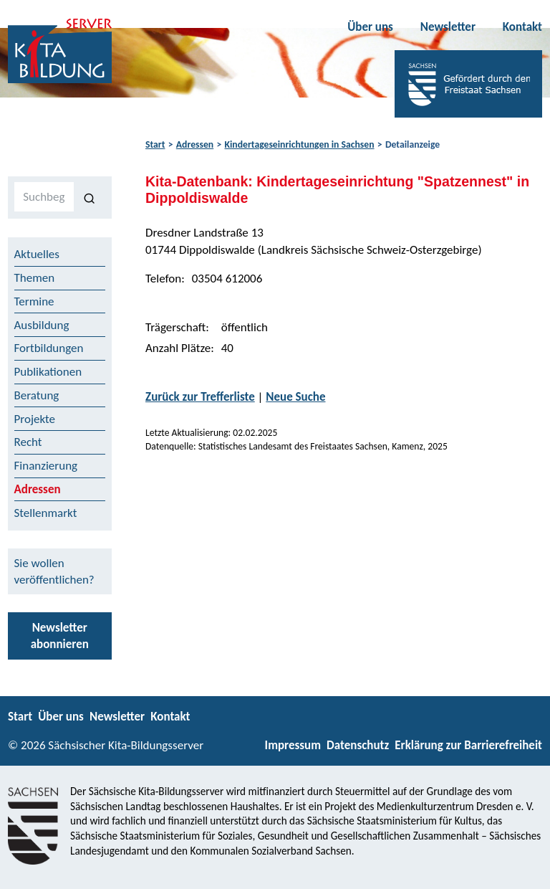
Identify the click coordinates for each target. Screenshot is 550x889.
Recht (28, 442)
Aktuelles (36, 254)
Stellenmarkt (45, 512)
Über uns (370, 26)
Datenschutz (358, 745)
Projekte (35, 419)
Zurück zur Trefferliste (200, 396)
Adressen (194, 144)
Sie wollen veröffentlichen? (54, 571)
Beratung (36, 395)
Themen (34, 277)
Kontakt (522, 26)
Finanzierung (46, 465)
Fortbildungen (49, 348)
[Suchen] (90, 197)
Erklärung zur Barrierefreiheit (468, 745)
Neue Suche (295, 396)
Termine (34, 301)
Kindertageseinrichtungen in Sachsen (300, 144)
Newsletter (448, 26)
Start (155, 144)
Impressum (293, 745)
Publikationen (48, 371)
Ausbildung (41, 325)
